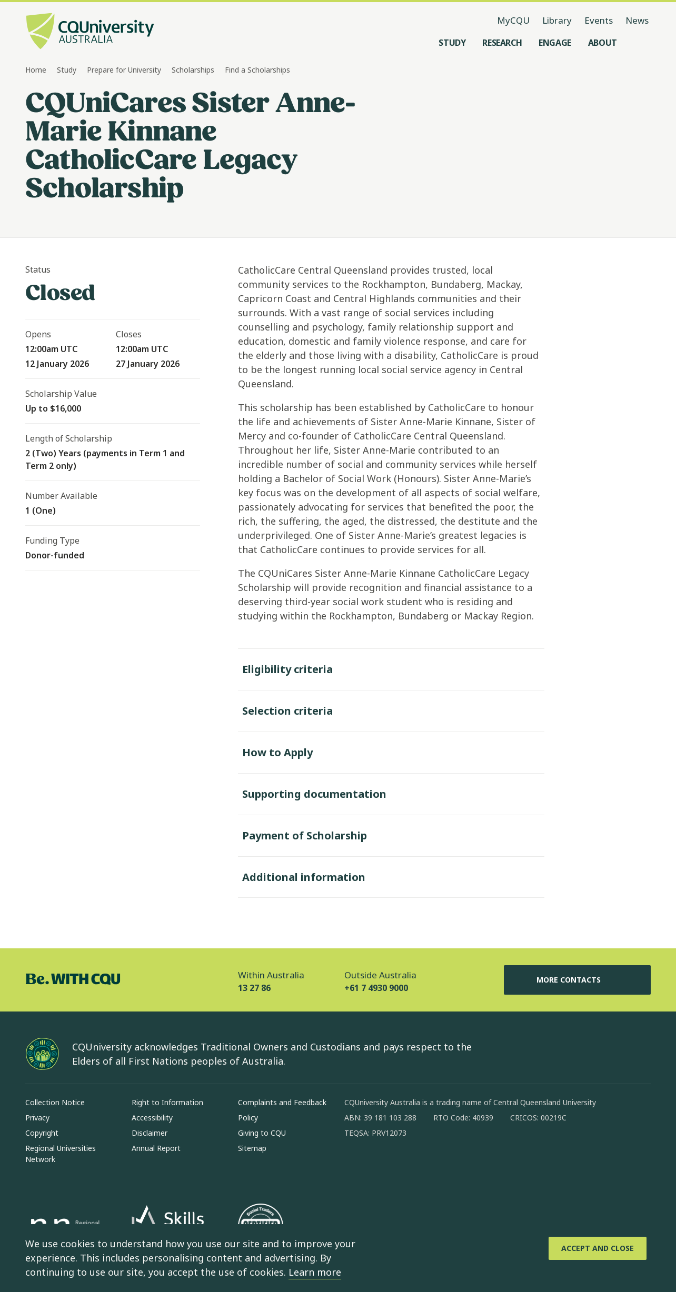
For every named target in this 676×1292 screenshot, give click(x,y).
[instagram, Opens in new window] (383, 1166)
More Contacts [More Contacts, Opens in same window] (577, 980)
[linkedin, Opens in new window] (410, 1166)
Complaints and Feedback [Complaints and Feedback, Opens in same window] (282, 1102)
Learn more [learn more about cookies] (315, 1272)
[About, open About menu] (602, 42)
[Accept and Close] (598, 1248)
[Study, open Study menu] (452, 42)
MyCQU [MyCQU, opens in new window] (513, 20)
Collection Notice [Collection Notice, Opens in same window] (55, 1102)
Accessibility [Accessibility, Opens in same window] (152, 1118)
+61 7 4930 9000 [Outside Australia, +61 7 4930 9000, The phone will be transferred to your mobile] (376, 988)
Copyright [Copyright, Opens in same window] (41, 1133)
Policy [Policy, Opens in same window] (248, 1118)
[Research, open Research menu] (502, 42)
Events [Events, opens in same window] (598, 20)
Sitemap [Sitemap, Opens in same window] (252, 1148)
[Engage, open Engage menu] (554, 42)
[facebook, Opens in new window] (355, 1166)
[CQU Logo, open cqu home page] (90, 32)
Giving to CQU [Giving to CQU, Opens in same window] (262, 1133)
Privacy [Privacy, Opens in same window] (37, 1118)
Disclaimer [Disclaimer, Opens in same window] (149, 1133)
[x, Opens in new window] (438, 1166)
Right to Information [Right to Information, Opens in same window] (167, 1102)
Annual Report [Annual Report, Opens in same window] (156, 1148)
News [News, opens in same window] (637, 20)
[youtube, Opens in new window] (465, 1166)
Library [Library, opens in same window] (557, 20)
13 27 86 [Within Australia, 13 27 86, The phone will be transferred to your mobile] (254, 988)
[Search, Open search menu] (640, 43)
